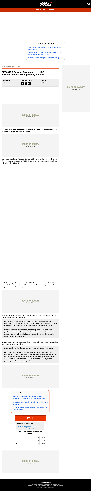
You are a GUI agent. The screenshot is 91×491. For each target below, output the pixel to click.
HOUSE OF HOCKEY (7, 67)
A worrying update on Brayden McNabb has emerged (44, 58)
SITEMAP (45, 487)
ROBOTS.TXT (51, 487)
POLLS (38, 10)
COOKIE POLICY (58, 486)
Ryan (4, 82)
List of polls (41, 447)
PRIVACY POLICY (46, 486)
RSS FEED (39, 487)
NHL (44, 10)
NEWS (18, 67)
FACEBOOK (51, 10)
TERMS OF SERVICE (34, 486)
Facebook (42, 82)
